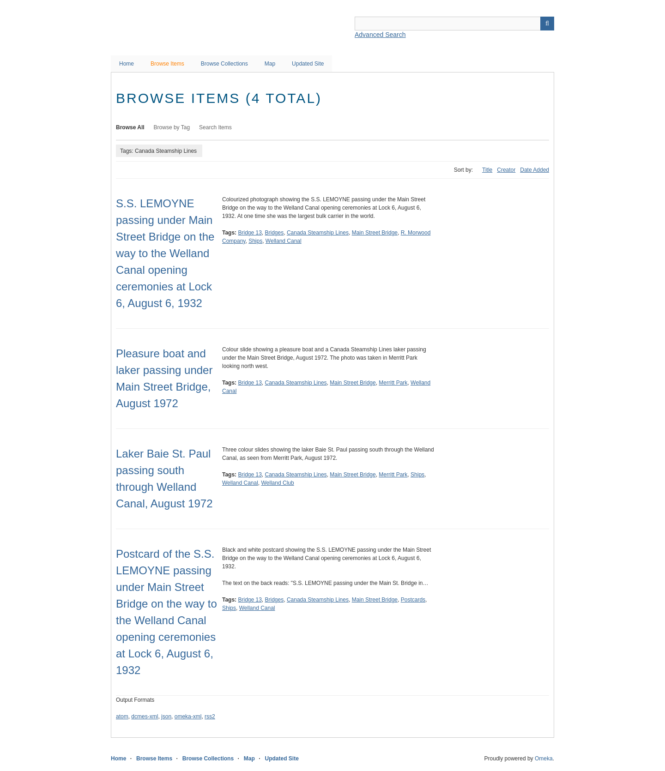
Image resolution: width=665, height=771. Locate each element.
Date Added (534, 170)
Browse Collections (224, 63)
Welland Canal (284, 241)
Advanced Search (380, 34)
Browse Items (167, 63)
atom (122, 716)
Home (126, 63)
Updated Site (308, 63)
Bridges (274, 232)
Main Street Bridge (375, 232)
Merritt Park (393, 382)
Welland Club (277, 483)
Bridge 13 (249, 232)
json (166, 716)
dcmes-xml (144, 716)
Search (547, 23)
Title (487, 170)
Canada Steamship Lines (318, 232)
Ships (255, 241)
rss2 (210, 716)
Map (270, 63)
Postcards (413, 599)
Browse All (130, 127)
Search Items (215, 127)
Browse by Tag (172, 127)
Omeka (544, 758)
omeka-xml (188, 716)
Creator (506, 170)
